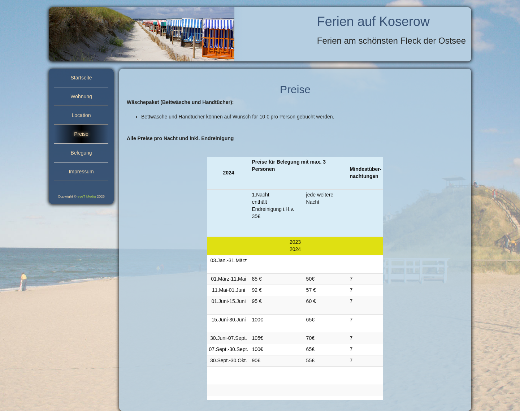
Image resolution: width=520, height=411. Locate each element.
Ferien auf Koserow (373, 21)
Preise (81, 134)
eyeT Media (87, 196)
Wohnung (81, 96)
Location (81, 115)
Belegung (81, 153)
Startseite (81, 78)
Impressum (81, 171)
